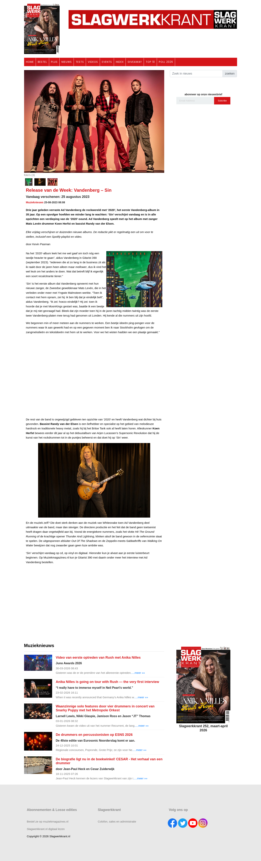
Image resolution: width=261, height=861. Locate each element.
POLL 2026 (166, 62)
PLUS (54, 62)
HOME (30, 62)
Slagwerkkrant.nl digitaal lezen (46, 829)
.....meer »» (138, 672)
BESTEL (42, 62)
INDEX (120, 62)
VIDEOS (93, 62)
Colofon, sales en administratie (117, 821)
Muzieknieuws (35, 202)
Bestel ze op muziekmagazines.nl (48, 821)
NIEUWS (66, 62)
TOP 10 (150, 62)
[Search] (196, 73)
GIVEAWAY (135, 62)
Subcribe (222, 100)
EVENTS (107, 62)
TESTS (80, 62)
